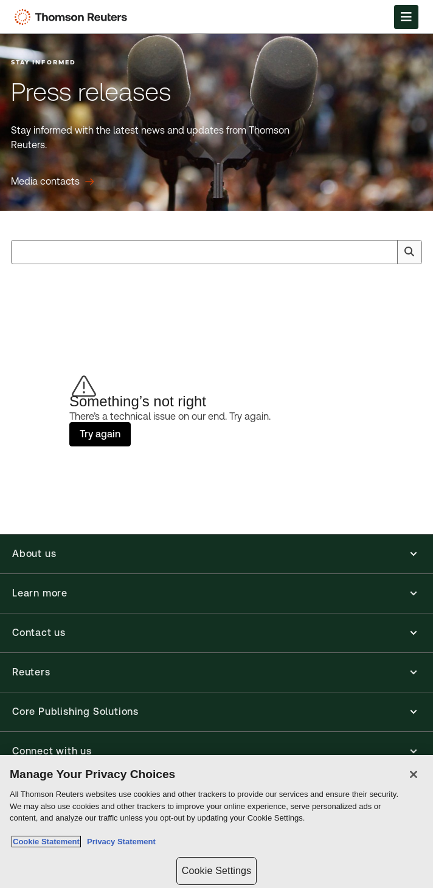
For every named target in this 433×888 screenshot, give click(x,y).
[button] (216, 554)
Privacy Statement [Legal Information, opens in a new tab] (119, 841)
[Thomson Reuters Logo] (74, 17)
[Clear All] (385, 252)
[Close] (413, 774)
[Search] (409, 252)
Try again (100, 434)
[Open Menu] (406, 17)
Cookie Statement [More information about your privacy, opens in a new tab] (46, 841)
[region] (216, 821)
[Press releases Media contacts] (52, 181)
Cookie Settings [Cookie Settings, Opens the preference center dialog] (216, 871)
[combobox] (216, 252)
